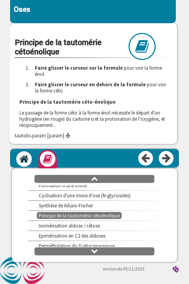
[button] (94, 178)
